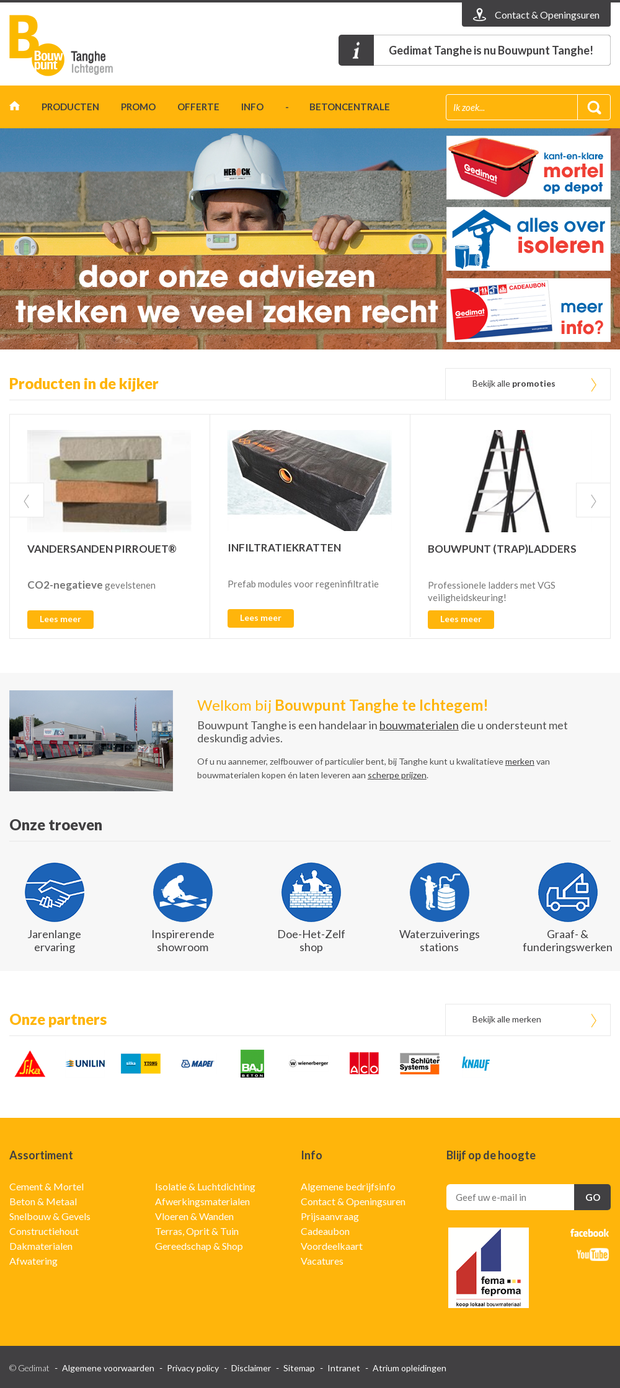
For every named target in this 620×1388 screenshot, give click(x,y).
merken (519, 761)
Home (14, 108)
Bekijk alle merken (506, 1019)
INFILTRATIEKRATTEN (284, 547)
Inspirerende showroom (183, 940)
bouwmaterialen (419, 725)
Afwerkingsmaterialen (202, 1201)
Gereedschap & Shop (199, 1246)
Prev (26, 500)
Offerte (198, 106)
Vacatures (322, 1261)
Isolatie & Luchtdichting (205, 1186)
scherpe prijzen (397, 775)
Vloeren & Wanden (194, 1216)
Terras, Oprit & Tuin (197, 1231)
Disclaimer (251, 1368)
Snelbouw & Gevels (50, 1216)
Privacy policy (193, 1368)
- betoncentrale (337, 106)
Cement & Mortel (46, 1186)
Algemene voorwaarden (108, 1368)
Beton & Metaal (43, 1201)
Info (252, 106)
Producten (70, 106)
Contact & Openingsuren (353, 1201)
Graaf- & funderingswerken (568, 940)
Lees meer (60, 618)
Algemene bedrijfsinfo (348, 1186)
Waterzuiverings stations (439, 940)
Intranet (343, 1368)
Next (593, 500)
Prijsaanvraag (330, 1216)
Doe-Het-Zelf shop (311, 940)
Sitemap (299, 1368)
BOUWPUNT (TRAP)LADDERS (502, 548)
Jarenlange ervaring (54, 940)
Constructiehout (44, 1231)
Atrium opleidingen (409, 1368)
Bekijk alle (514, 383)
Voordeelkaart (332, 1246)
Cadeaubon (325, 1231)
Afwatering (33, 1261)
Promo (138, 106)
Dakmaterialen (41, 1246)
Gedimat (80, 45)
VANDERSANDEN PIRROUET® (102, 548)
